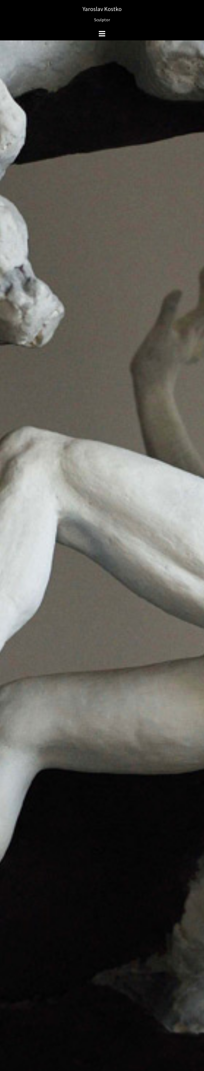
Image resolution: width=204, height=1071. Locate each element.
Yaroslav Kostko (102, 9)
